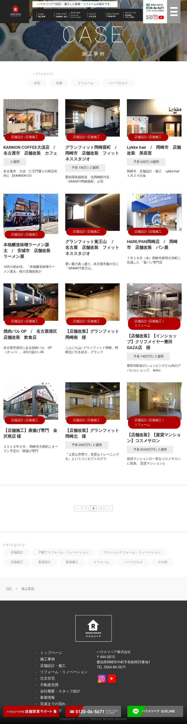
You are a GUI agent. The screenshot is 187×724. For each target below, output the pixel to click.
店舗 (59, 83)
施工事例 (27, 588)
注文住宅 (47, 678)
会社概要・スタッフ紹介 (60, 691)
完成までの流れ (53, 704)
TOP (9, 588)
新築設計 (44, 562)
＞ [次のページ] (109, 508)
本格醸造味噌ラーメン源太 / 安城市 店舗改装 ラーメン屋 (29, 250)
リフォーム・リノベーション (64, 672)
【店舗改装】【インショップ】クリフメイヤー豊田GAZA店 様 (152, 341)
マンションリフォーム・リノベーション (132, 552)
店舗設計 (17, 137)
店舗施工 (32, 137)
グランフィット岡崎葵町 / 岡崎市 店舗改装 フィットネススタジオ (93, 153)
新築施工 (72, 562)
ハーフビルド (118, 83)
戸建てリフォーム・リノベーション (63, 552)
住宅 (37, 83)
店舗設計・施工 (53, 665)
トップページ (51, 653)
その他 (162, 562)
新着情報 (47, 697)
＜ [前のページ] (77, 508)
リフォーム (86, 83)
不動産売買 (49, 685)
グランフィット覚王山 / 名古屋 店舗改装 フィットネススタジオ (92, 247)
